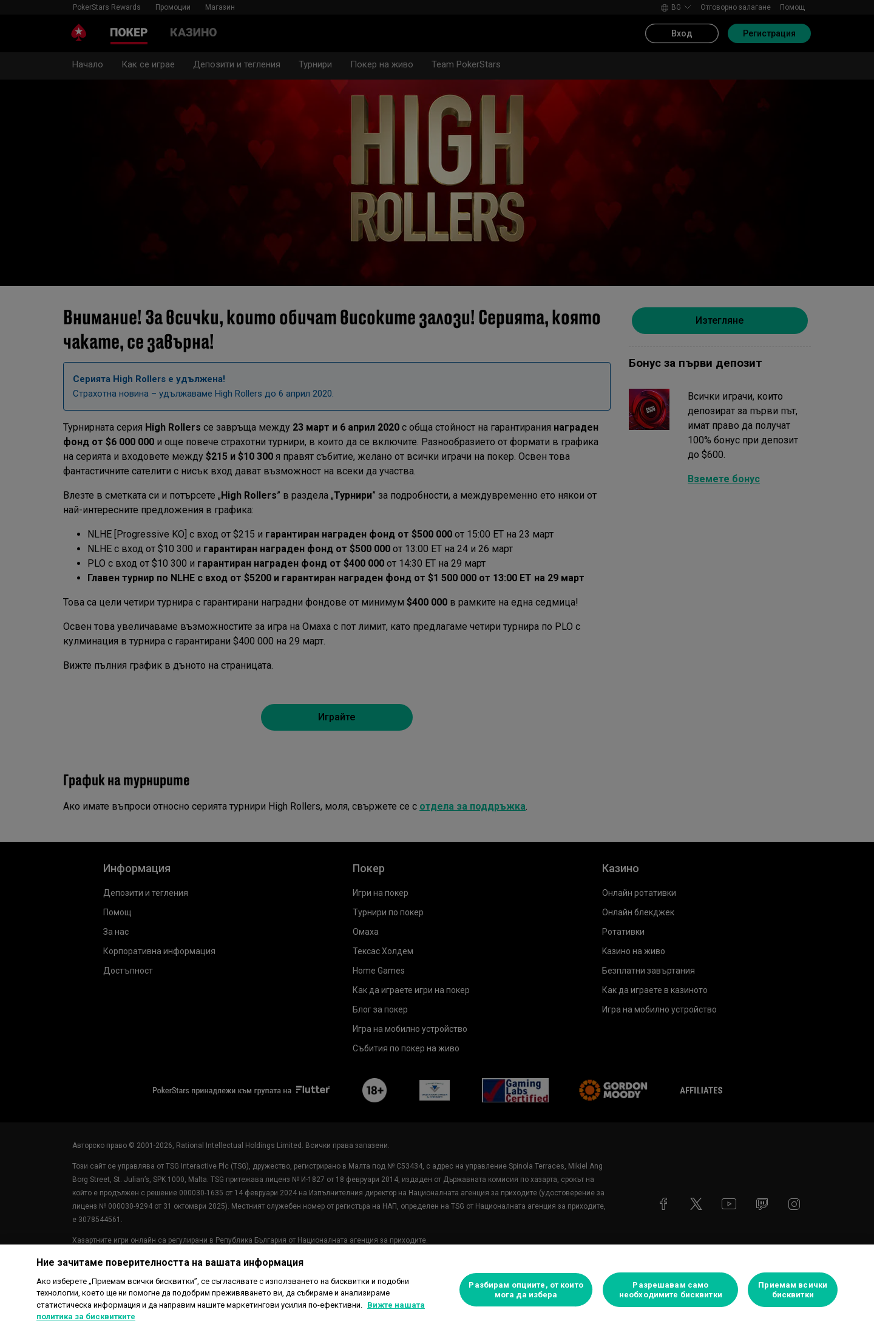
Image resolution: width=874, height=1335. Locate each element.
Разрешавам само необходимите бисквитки (670, 1289)
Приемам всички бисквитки (792, 1289)
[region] (437, 1290)
